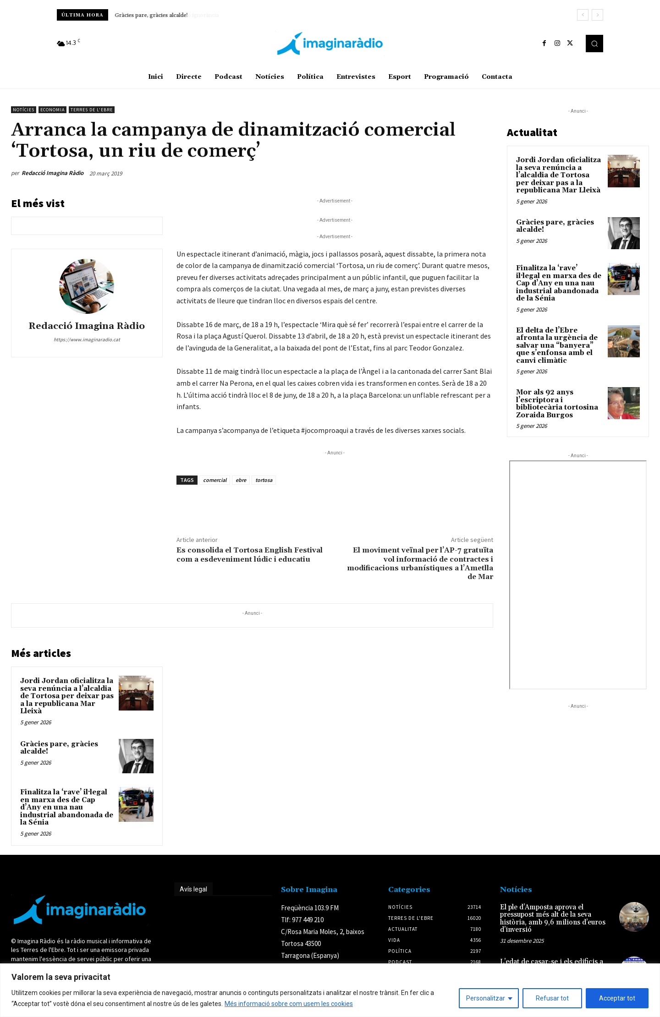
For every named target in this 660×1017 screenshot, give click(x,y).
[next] (597, 15)
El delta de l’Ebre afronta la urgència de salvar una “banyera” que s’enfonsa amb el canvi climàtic (557, 345)
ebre (241, 479)
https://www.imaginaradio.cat (87, 339)
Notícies (23, 109)
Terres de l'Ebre (92, 109)
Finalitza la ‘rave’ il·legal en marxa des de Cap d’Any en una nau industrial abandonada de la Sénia (66, 807)
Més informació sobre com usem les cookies (289, 1003)
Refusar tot (552, 998)
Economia (52, 109)
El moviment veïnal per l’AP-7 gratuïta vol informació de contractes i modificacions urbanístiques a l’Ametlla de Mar (420, 563)
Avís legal (193, 889)
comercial (214, 479)
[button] (594, 43)
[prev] (582, 15)
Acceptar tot (617, 998)
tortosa (263, 479)
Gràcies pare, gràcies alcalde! (151, 15)
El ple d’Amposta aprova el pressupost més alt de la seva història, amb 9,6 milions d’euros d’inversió (552, 919)
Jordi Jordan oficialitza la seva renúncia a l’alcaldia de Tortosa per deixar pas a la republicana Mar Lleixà (67, 696)
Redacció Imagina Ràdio (52, 173)
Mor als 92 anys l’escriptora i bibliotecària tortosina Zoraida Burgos (557, 404)
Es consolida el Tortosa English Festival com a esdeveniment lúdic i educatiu (249, 554)
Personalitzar (485, 998)
